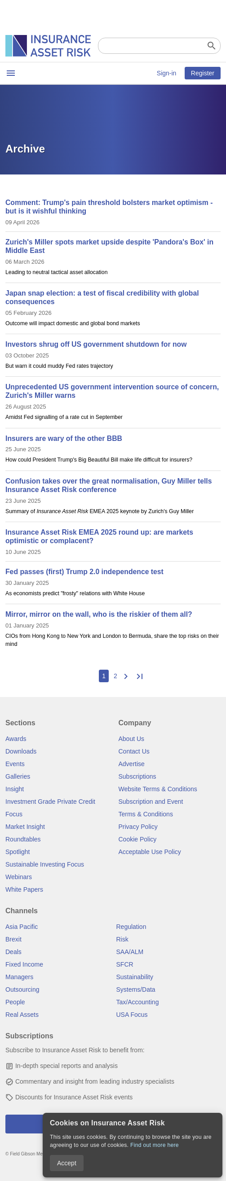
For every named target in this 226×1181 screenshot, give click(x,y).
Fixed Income (24, 964)
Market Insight (25, 826)
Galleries (17, 776)
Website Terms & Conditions (158, 789)
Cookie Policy (138, 839)
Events (15, 763)
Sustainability (135, 977)
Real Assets (22, 1014)
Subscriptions (137, 776)
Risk (122, 939)
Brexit (13, 939)
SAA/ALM (130, 951)
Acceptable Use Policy (150, 851)
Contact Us (134, 751)
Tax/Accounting (137, 1002)
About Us (132, 738)
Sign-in (167, 73)
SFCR (124, 964)
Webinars (18, 876)
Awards (15, 738)
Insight (14, 789)
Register (202, 73)
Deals (13, 951)
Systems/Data (135, 989)
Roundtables (23, 839)
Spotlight (17, 851)
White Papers (24, 889)
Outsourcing (22, 989)
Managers (19, 977)
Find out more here (154, 1145)
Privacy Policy (138, 826)
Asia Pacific (21, 926)
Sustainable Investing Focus (44, 864)
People (15, 1002)
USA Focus (132, 1014)
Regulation (131, 926)
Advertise (132, 763)
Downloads (20, 751)
